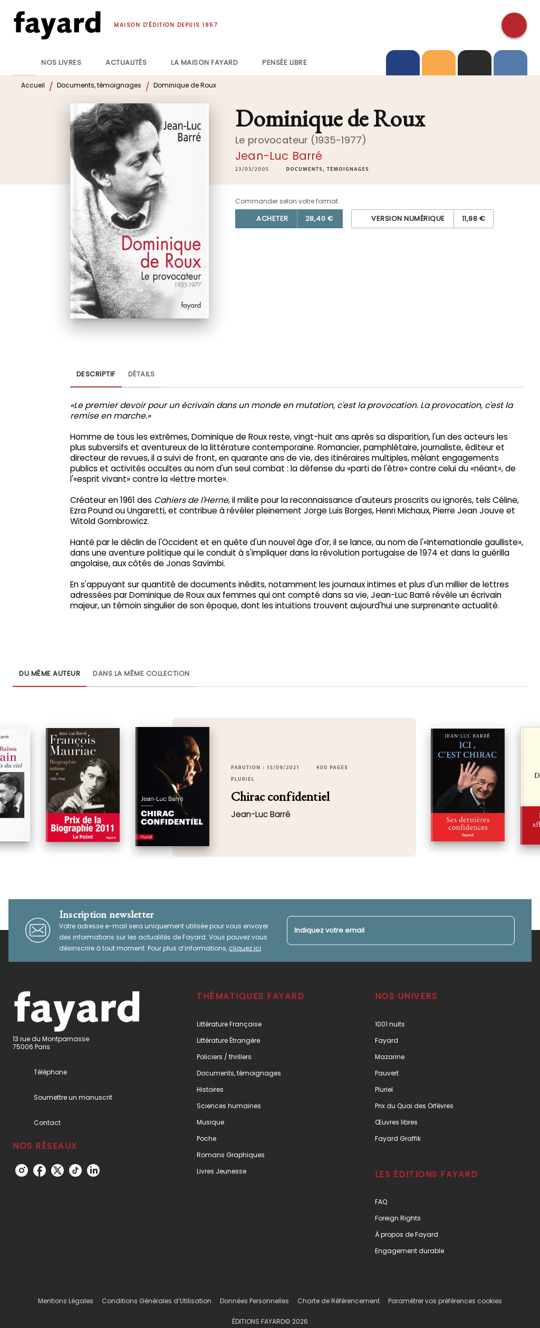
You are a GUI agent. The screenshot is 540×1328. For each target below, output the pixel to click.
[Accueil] (57, 25)
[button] (327, 169)
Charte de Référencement (338, 1300)
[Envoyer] (502, 930)
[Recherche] (514, 25)
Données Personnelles (254, 1300)
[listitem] (22, 1170)
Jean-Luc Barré (278, 155)
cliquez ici (245, 947)
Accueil (33, 85)
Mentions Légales (65, 1300)
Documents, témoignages (99, 85)
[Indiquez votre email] (387, 930)
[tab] (24, 62)
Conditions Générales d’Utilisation (156, 1300)
